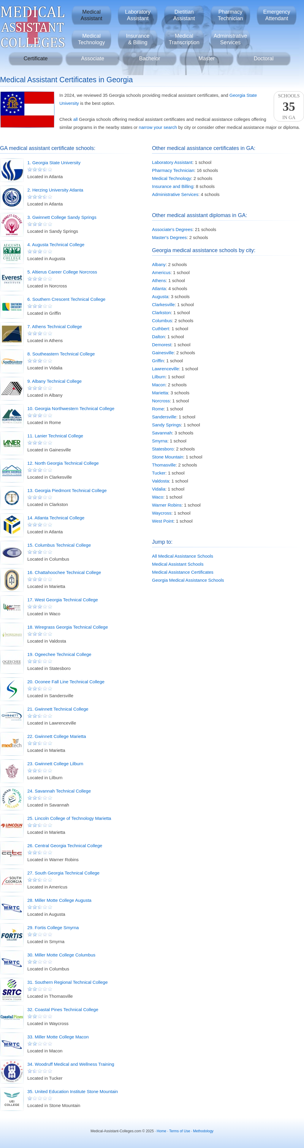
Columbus (162, 320)
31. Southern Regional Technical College (67, 982)
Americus (161, 272)
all (75, 119)
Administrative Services (175, 194)
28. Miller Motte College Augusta (59, 900)
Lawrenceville (165, 368)
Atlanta (159, 288)
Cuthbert (160, 328)
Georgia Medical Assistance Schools (188, 580)
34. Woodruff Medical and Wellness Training (70, 1064)
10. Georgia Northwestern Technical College (70, 408)
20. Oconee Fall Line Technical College (65, 681)
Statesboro (163, 448)
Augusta (160, 296)
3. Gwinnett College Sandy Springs (61, 217)
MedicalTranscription (184, 39)
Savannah (162, 432)
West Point (162, 521)
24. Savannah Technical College (59, 790)
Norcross (161, 400)
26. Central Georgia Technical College (64, 845)
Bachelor (149, 58)
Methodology (203, 1131)
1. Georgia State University (53, 162)
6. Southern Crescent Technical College (66, 299)
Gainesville (163, 352)
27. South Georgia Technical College (63, 872)
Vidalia (158, 488)
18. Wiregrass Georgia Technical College (67, 627)
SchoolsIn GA (289, 106)
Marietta (160, 392)
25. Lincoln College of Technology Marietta (69, 818)
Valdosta (160, 480)
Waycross (161, 513)
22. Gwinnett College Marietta (56, 736)
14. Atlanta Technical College (55, 517)
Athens (159, 280)
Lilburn (158, 376)
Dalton (158, 336)
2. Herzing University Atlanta (55, 189)
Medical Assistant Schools (177, 564)
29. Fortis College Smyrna (53, 927)
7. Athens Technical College (54, 326)
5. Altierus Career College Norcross (62, 271)
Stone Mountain (167, 456)
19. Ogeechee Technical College (59, 654)
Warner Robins (166, 504)
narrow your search (158, 127)
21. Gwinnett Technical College (57, 708)
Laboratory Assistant (172, 162)
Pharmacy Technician (173, 170)
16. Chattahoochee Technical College (64, 572)
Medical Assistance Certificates (182, 572)
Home (161, 1131)
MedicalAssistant (91, 15)
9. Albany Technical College (54, 381)
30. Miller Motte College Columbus (61, 954)
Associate (92, 58)
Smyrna (159, 440)
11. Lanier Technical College (55, 435)
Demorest (161, 344)
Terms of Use (179, 1131)
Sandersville (164, 416)
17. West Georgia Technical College (62, 599)
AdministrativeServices (230, 39)
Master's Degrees (169, 237)
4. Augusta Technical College (55, 244)
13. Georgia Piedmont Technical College (67, 490)
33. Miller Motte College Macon (58, 1036)
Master (206, 58)
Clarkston (161, 312)
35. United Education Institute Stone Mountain (72, 1091)
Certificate (35, 58)
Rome (158, 408)
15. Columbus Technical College (59, 545)
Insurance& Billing (137, 39)
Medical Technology (171, 178)
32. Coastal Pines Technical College (62, 1009)
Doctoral (263, 58)
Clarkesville (163, 304)
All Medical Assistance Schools (182, 556)
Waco (157, 496)
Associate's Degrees (172, 229)
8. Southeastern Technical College (61, 353)
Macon (158, 384)
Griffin (158, 360)
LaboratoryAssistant (138, 15)
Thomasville (164, 464)
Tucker (158, 472)
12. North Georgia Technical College (63, 463)
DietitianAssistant (184, 15)
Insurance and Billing (172, 186)
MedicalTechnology (91, 39)
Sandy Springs (166, 424)
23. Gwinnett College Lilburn (55, 763)
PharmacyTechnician (230, 15)
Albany (159, 264)
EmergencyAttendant (276, 15)
